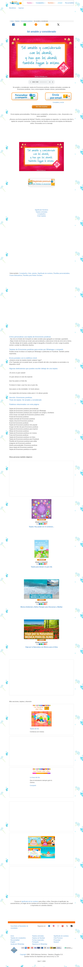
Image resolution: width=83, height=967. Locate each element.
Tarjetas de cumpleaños (18, 938)
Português (35, 942)
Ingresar (20, 8)
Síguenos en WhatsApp (39, 944)
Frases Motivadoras (16, 275)
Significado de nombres (45, 273)
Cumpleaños (40, 3)
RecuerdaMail (69, 3)
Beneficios (12, 8)
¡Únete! (60, 3)
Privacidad (57, 940)
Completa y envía (58, 102)
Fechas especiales (38, 940)
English (13, 942)
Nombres (51, 3)
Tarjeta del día (34, 728)
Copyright (23, 954)
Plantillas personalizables (61, 273)
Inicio (12, 21)
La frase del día (35, 777)
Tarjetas (30, 3)
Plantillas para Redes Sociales (32, 275)
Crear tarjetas (41, 216)
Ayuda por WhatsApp (17, 944)
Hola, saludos (32, 273)
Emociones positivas (26, 21)
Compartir (33, 785)
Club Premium (58, 938)
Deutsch (56, 942)
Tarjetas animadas (41, 212)
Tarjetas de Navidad (38, 938)
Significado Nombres (41, 210)
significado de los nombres (29, 901)
